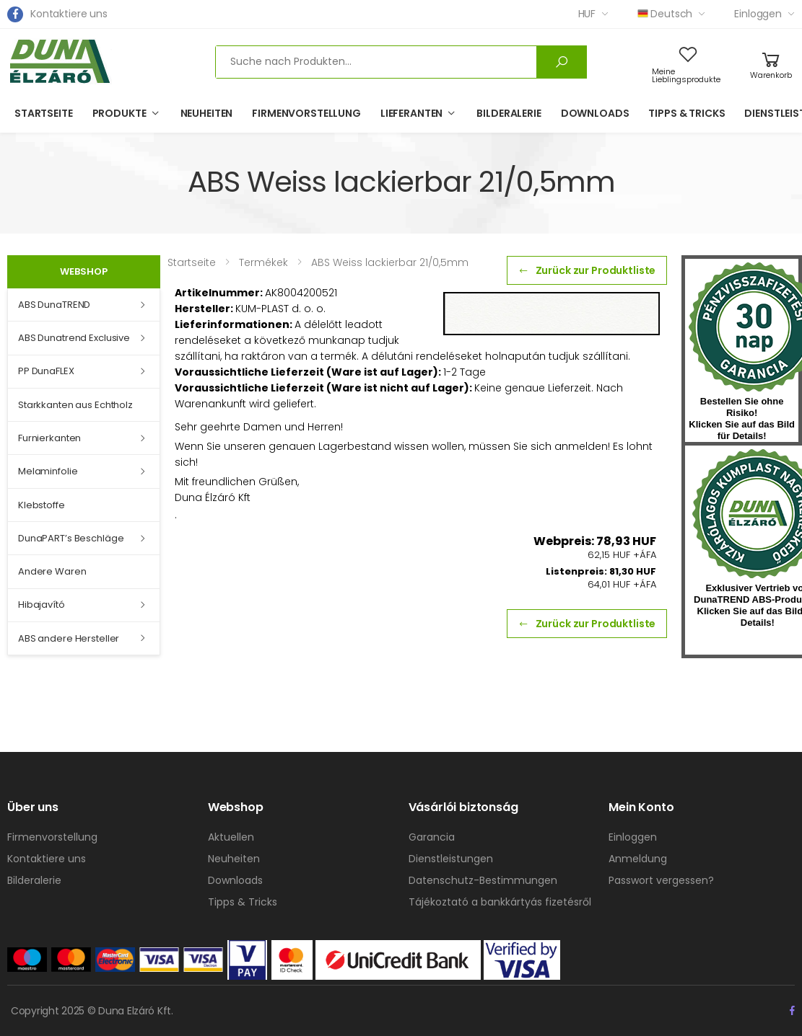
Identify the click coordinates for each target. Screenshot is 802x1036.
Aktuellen (231, 837)
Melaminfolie (47, 471)
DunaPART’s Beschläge (70, 538)
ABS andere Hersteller (68, 638)
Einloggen (758, 13)
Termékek (263, 262)
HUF (587, 13)
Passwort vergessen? (661, 880)
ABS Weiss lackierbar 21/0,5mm (389, 262)
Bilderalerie (508, 113)
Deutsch (664, 13)
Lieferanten (411, 113)
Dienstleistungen (451, 858)
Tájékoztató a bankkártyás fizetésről (500, 902)
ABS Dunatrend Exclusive (74, 338)
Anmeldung (638, 858)
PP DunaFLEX (46, 371)
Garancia (432, 837)
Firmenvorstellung (306, 113)
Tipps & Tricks (686, 113)
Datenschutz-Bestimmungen (483, 880)
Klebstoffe (41, 505)
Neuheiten (206, 113)
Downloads (595, 113)
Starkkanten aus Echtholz (75, 405)
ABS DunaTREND (54, 304)
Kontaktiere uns (69, 13)
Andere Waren (52, 571)
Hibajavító (41, 604)
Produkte (119, 113)
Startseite (43, 113)
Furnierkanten (49, 438)
